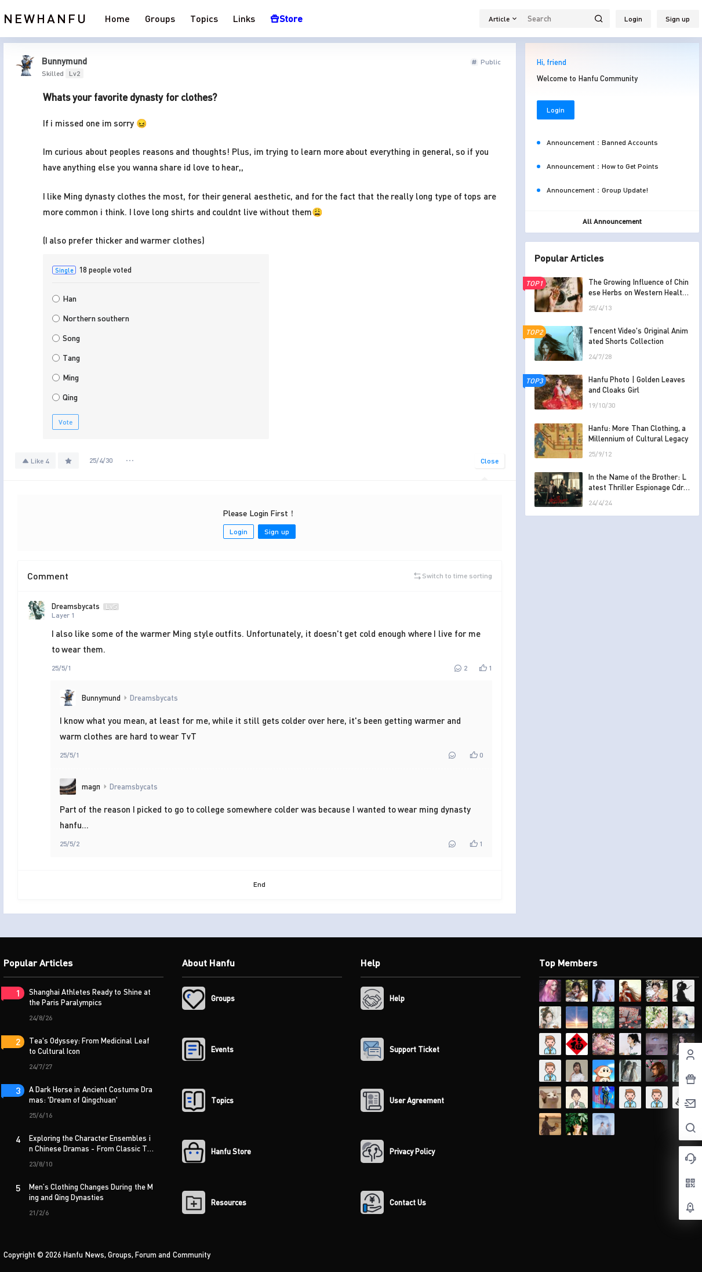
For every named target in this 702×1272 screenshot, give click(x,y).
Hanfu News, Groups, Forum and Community (135, 1254)
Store (286, 18)
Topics (204, 18)
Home (117, 18)
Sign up (677, 19)
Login (633, 19)
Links (244, 18)
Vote (65, 422)
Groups (160, 18)
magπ (91, 786)
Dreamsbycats (154, 697)
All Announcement (612, 221)
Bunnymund (101, 697)
